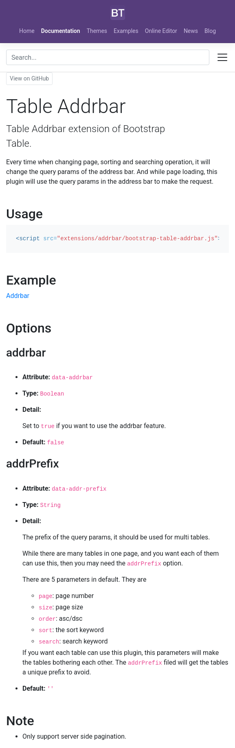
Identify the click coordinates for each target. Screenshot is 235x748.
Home (27, 31)
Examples (126, 31)
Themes (97, 31)
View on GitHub (29, 78)
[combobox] (107, 57)
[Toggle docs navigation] (222, 57)
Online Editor (161, 31)
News (191, 31)
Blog (210, 31)
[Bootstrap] (117, 12)
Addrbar (17, 296)
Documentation (60, 31)
